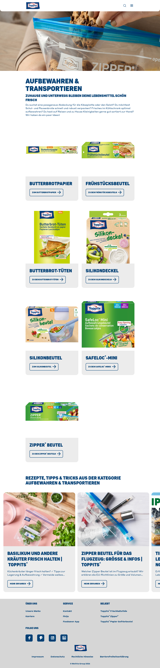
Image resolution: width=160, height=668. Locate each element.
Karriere (30, 622)
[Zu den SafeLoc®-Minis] (102, 372)
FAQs (66, 622)
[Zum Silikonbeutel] (44, 372)
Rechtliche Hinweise (82, 662)
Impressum (38, 662)
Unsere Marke (33, 617)
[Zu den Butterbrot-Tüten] (48, 285)
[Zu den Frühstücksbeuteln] (105, 198)
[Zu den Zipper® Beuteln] (46, 459)
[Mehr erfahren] (20, 589)
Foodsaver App (71, 627)
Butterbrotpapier (51, 184)
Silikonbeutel (46, 364)
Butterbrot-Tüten (51, 276)
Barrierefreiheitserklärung (114, 662)
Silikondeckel (102, 276)
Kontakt (67, 617)
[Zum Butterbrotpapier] (47, 198)
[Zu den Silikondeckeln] (102, 285)
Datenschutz (58, 662)
